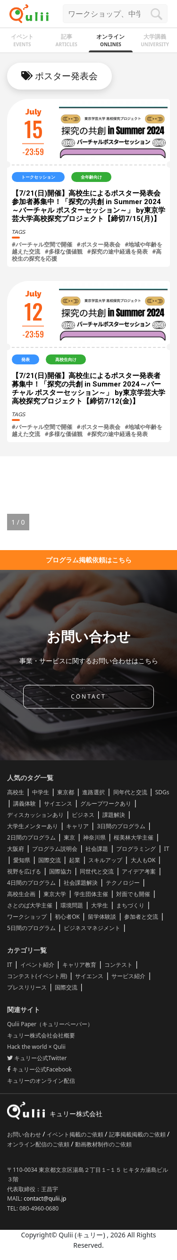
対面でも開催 (133, 894)
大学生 (99, 905)
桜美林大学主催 (133, 837)
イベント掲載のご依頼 (76, 1134)
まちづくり (130, 905)
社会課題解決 (81, 883)
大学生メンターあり (32, 826)
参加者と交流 (141, 917)
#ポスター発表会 (98, 244)
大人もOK (143, 860)
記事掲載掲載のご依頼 (138, 1134)
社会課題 (96, 849)
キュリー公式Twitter (37, 1058)
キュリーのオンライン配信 (41, 1081)
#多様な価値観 (64, 251)
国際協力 (60, 871)
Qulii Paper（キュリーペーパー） (50, 1024)
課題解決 (113, 815)
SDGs (162, 792)
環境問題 (71, 905)
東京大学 (54, 894)
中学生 (40, 792)
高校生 (15, 792)
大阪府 (15, 849)
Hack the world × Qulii (36, 1047)
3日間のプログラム (121, 826)
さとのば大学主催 (29, 905)
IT (166, 849)
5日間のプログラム (31, 928)
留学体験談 (102, 917)
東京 (69, 837)
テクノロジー (123, 883)
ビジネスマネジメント (92, 928)
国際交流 (49, 860)
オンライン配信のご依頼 (39, 1144)
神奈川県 (94, 837)
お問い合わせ (24, 1134)
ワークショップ (27, 917)
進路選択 (93, 792)
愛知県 (21, 860)
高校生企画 (21, 894)
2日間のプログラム (31, 837)
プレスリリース (27, 987)
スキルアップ (105, 860)
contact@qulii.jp (45, 1198)
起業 (74, 860)
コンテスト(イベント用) (37, 976)
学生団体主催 (91, 894)
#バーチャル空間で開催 (42, 244)
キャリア (77, 826)
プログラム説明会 (54, 849)
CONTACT (88, 696)
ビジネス (83, 815)
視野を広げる (24, 871)
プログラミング (136, 849)
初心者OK (67, 917)
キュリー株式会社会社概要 (41, 1035)
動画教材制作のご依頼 (103, 1144)
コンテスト (118, 965)
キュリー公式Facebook (39, 1069)
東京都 (65, 792)
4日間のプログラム (31, 883)
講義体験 (24, 803)
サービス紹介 (128, 976)
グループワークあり (105, 803)
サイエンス (58, 803)
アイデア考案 (139, 871)
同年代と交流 (130, 792)
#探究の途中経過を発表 (117, 251)
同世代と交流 (97, 871)
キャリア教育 (79, 965)
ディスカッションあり (35, 815)
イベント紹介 (37, 965)
